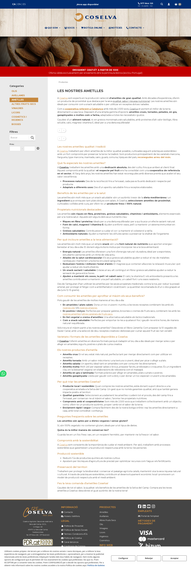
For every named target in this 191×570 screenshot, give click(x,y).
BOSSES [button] (16, 124)
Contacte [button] (67, 512)
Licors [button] (102, 532)
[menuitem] (19, 4)
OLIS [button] (14, 91)
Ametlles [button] (104, 512)
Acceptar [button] (174, 558)
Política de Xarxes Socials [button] (74, 530)
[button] (162, 4)
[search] (32, 138)
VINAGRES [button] (17, 108)
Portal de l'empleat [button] (148, 516)
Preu (12, 144)
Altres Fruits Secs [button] (108, 520)
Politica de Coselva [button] (71, 538)
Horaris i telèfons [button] (70, 516)
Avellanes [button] (104, 516)
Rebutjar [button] (149, 558)
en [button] (19, 4)
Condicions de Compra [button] (73, 546)
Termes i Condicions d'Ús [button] (74, 534)
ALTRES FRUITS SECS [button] (24, 104)
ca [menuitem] (14, 4)
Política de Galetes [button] (96, 565)
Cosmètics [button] (105, 540)
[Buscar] (19, 138)
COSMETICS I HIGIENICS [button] (19, 118)
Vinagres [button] (104, 528)
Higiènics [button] (104, 536)
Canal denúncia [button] (69, 542)
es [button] (24, 4)
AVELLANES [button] (18, 95)
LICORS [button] (16, 112)
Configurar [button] (123, 558)
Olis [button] (101, 524)
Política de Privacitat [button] (72, 526)
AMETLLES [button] (18, 99)
